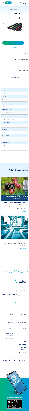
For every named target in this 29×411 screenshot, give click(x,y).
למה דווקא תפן (22, 344)
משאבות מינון (23, 312)
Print (17, 18)
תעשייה (11, 314)
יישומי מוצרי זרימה (22, 323)
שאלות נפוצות (10, 336)
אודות (25, 341)
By (25, 375)
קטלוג (24, 309)
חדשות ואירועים (9, 338)
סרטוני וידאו (10, 326)
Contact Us (14, 47)
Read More (23, 211)
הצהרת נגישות (22, 352)
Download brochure (23, 59)
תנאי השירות (4, 294)
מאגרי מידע (10, 323)
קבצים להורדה (9, 333)
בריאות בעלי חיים (9, 317)
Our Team (23, 347)
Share (9, 18)
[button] (3, 23)
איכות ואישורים (9, 331)
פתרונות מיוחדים (22, 317)
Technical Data (14, 77)
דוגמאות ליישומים (9, 328)
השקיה (11, 312)
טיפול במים (10, 319)
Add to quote (13, 43)
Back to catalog (13, 9)
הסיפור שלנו (23, 349)
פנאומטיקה (23, 331)
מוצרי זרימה (23, 314)
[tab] (14, 77)
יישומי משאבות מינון (8, 309)
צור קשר (8, 3)
